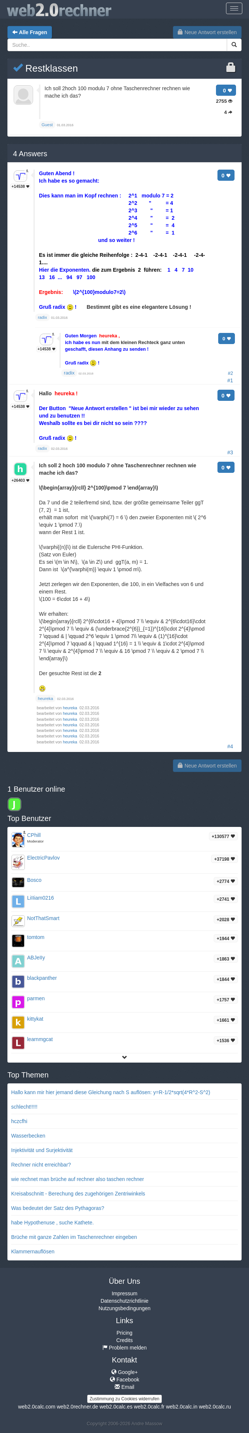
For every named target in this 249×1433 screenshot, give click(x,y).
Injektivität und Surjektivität (42, 1150)
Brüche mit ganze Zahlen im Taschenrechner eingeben (74, 1237)
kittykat (35, 1019)
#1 (230, 380)
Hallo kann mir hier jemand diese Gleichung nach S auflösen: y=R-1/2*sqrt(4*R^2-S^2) (110, 1092)
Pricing (124, 1333)
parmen (36, 998)
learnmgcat (40, 1039)
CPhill (34, 835)
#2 (230, 373)
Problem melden (124, 1348)
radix (69, 373)
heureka (70, 708)
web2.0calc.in (181, 1407)
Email (124, 1387)
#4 (230, 746)
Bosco (34, 880)
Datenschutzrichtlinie (124, 1301)
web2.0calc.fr (149, 1407)
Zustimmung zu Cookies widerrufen (124, 1398)
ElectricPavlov (43, 858)
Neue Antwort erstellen (207, 32)
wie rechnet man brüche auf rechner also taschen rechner (77, 1179)
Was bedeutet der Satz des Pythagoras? (57, 1208)
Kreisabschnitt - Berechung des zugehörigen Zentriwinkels (78, 1194)
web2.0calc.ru (215, 1407)
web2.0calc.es (115, 1407)
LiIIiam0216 (40, 898)
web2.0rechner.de (77, 1407)
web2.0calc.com (36, 1407)
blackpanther (42, 978)
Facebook (124, 1380)
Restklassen (45, 68)
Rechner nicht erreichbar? (41, 1165)
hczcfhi (19, 1121)
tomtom (36, 937)
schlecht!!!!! (24, 1107)
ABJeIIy (36, 958)
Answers (30, 154)
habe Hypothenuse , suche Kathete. (52, 1223)
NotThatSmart (43, 918)
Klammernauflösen (33, 1251)
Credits (124, 1340)
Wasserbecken (28, 1136)
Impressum (124, 1293)
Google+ (124, 1372)
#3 (230, 452)
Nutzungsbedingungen (124, 1308)
